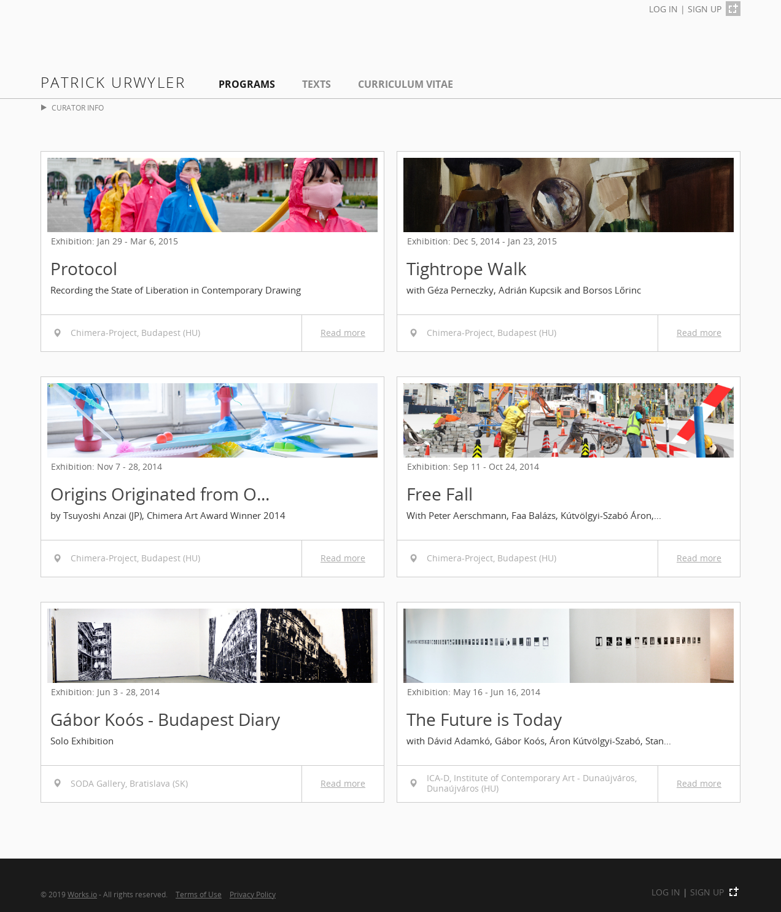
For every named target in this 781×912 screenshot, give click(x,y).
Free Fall (439, 493)
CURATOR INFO (72, 108)
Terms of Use (199, 894)
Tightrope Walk (466, 268)
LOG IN (663, 9)
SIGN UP (704, 9)
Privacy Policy (253, 894)
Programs (247, 84)
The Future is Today (484, 719)
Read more (343, 332)
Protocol (83, 268)
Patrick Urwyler (113, 82)
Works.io (82, 894)
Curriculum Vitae (405, 84)
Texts (316, 84)
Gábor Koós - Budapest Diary (165, 719)
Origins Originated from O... (160, 493)
